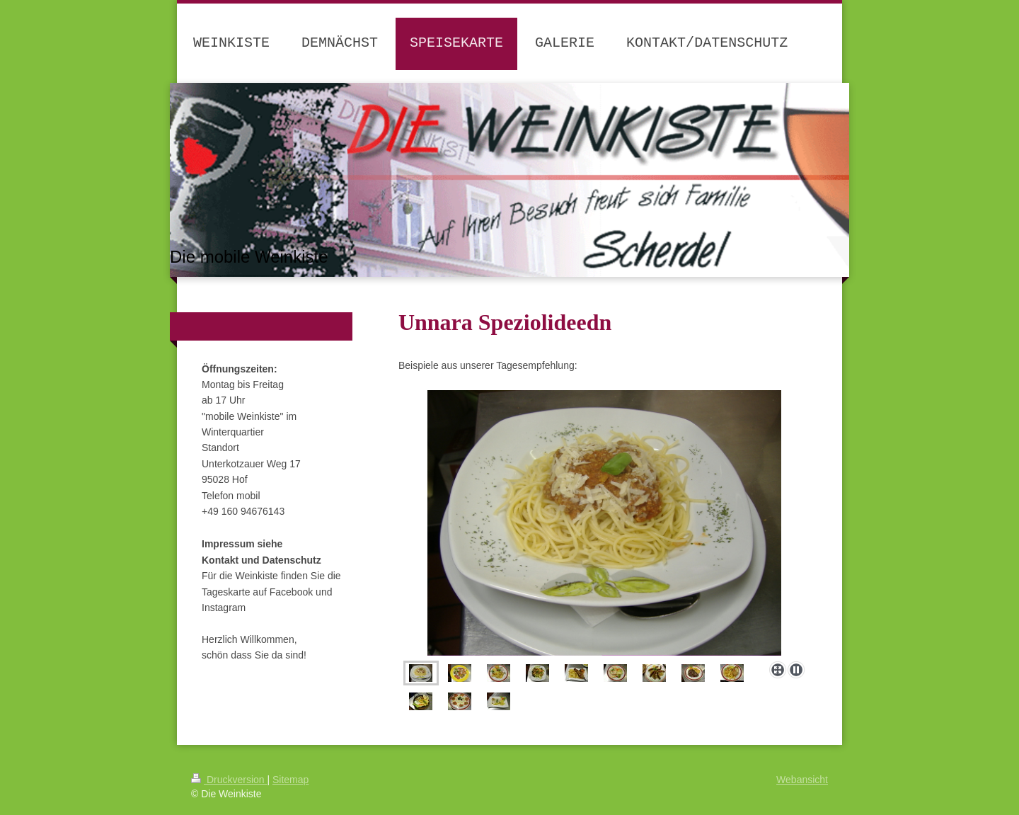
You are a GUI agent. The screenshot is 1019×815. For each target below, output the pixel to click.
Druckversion (229, 779)
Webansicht (802, 779)
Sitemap (290, 779)
